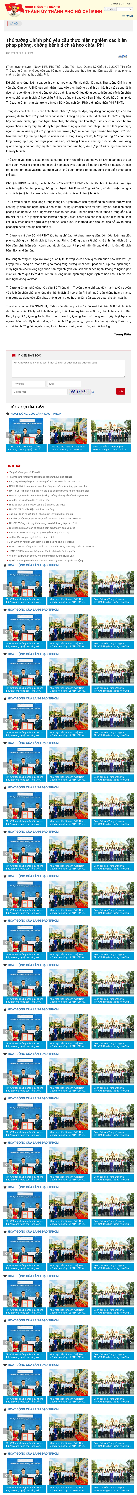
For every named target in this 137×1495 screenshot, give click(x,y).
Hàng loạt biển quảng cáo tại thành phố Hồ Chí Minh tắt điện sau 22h (44, 481)
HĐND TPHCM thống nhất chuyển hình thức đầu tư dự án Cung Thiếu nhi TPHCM (51, 546)
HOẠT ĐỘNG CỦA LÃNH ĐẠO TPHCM (36, 413)
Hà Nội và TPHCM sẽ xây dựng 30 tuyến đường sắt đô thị (38, 532)
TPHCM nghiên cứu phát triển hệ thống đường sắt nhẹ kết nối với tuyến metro (49, 495)
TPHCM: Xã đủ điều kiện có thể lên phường (31, 509)
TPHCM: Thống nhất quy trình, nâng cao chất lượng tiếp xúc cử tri (43, 523)
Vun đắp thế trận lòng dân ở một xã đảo (29, 500)
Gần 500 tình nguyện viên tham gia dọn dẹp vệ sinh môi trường (41, 541)
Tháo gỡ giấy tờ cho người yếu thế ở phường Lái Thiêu (37, 504)
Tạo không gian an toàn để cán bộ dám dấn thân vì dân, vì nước (42, 528)
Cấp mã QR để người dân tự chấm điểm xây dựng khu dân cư (41, 514)
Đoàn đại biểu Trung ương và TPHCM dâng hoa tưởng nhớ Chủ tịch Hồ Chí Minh (110, 448)
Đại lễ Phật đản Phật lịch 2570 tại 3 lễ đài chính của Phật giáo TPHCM (45, 518)
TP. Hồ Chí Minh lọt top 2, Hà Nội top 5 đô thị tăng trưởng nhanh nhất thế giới (49, 490)
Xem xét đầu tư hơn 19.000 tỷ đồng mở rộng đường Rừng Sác (41, 555)
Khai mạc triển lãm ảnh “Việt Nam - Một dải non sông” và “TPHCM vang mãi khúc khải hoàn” (68, 448)
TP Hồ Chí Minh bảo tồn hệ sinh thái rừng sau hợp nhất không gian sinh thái (48, 486)
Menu (127, 16)
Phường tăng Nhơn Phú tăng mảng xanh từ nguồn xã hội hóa (40, 476)
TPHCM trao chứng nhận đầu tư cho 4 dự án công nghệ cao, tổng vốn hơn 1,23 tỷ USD (25, 448)
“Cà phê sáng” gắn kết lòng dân (25, 472)
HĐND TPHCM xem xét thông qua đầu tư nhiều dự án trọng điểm (42, 551)
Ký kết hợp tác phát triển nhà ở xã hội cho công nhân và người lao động (46, 560)
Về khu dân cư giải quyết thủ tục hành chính (31, 537)
